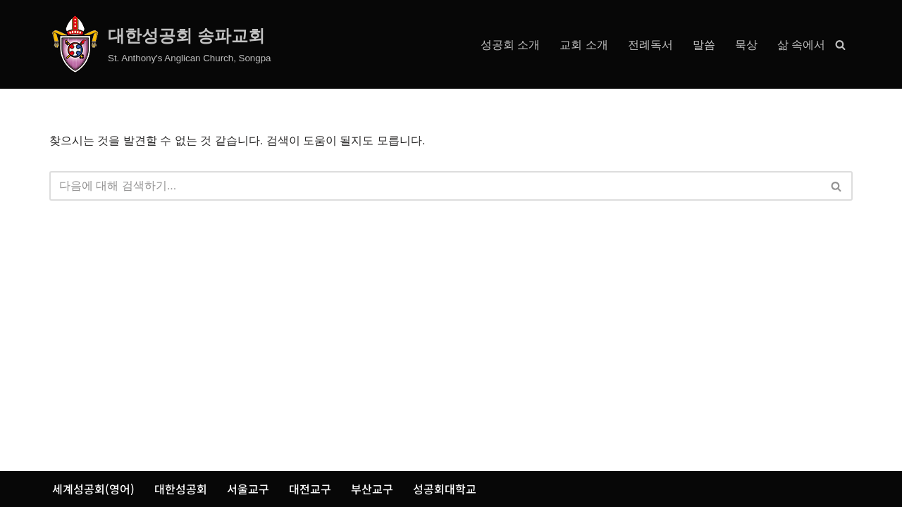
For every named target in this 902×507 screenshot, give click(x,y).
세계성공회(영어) (93, 488)
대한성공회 (180, 488)
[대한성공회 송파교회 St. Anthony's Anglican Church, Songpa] (160, 44)
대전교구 (310, 488)
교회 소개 (583, 45)
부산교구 (372, 488)
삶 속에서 (801, 45)
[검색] (840, 44)
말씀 (704, 45)
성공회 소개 (510, 45)
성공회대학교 (444, 488)
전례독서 (650, 45)
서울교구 (248, 488)
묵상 (746, 45)
